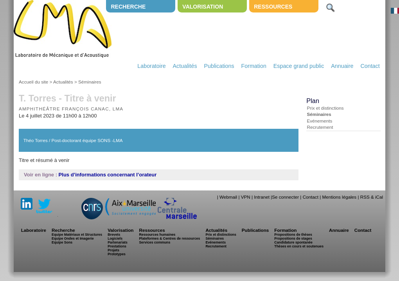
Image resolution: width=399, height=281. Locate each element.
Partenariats (118, 242)
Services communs (154, 242)
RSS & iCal (371, 196)
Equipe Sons (62, 242)
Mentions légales (339, 196)
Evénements (319, 120)
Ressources (273, 7)
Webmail (228, 196)
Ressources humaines (157, 235)
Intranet (262, 196)
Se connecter (285, 196)
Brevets (114, 235)
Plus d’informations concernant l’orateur (108, 175)
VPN (245, 196)
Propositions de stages (293, 238)
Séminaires (89, 81)
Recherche (128, 7)
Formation (253, 66)
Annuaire (342, 66)
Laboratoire (151, 66)
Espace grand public (298, 66)
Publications (219, 66)
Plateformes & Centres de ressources (169, 238)
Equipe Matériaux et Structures (77, 235)
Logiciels (115, 238)
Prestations (117, 246)
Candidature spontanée (293, 242)
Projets (113, 250)
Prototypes (117, 254)
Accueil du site (33, 81)
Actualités (185, 66)
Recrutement (320, 127)
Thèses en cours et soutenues (299, 246)
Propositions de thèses (293, 235)
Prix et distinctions (325, 107)
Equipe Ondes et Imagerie (73, 238)
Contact (369, 66)
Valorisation (202, 7)
